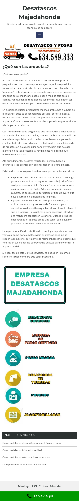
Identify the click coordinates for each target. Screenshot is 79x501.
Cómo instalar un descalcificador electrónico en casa (31, 442)
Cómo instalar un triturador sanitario (22, 450)
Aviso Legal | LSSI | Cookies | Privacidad (39, 486)
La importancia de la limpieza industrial (24, 464)
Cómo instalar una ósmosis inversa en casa (26, 457)
